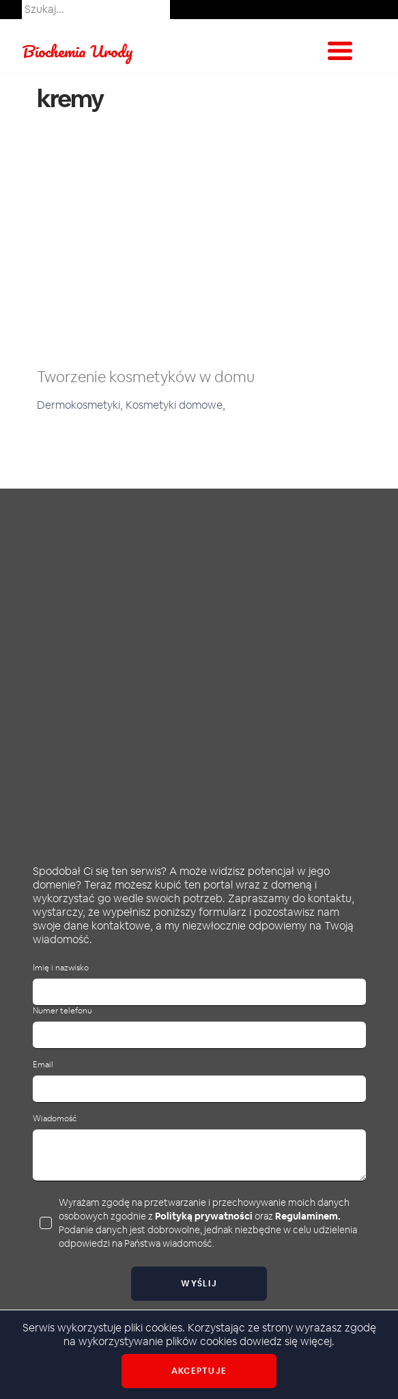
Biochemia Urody (77, 51)
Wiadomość (54, 1119)
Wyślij (199, 1283)
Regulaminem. (308, 1216)
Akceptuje (199, 1371)
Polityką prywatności (204, 1216)
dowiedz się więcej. (287, 1341)
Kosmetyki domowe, (175, 405)
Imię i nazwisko (61, 968)
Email (43, 1065)
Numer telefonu (62, 1011)
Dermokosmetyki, (81, 405)
